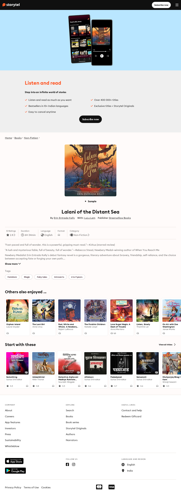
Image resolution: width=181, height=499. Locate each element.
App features (12, 422)
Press (8, 434)
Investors (10, 428)
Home (8, 137)
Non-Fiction (31, 137)
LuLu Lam (89, 217)
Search (70, 410)
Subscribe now (161, 5)
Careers (9, 416)
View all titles (167, 344)
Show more (13, 263)
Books (18, 137)
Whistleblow (12, 446)
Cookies (46, 487)
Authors (70, 434)
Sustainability (13, 440)
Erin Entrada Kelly (64, 217)
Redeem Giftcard (131, 416)
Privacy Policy (13, 487)
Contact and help (131, 410)
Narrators (71, 440)
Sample (90, 201)
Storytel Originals (76, 428)
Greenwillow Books (120, 217)
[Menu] (177, 5)
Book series (72, 422)
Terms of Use (31, 487)
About (8, 410)
